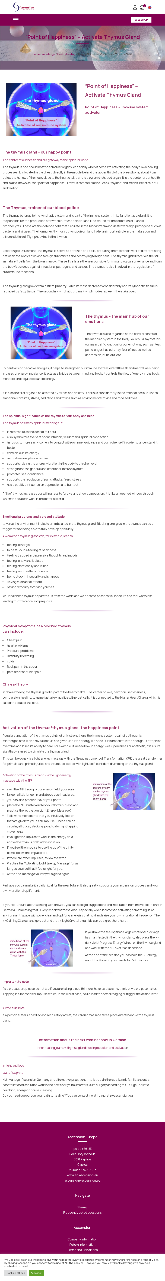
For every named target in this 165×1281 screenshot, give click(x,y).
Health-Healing (66, 54)
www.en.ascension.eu (82, 1175)
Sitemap (82, 1207)
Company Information (83, 1239)
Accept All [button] (36, 1272)
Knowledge (48, 54)
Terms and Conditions (82, 1250)
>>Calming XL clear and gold (22, 921)
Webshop (141, 19)
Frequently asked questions (82, 1212)
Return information (82, 1245)
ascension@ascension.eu (82, 1180)
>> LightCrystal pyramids (75, 921)
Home (36, 54)
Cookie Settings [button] (16, 1272)
